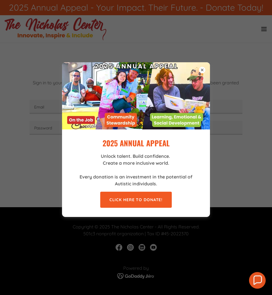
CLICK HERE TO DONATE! (136, 199)
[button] (257, 280)
